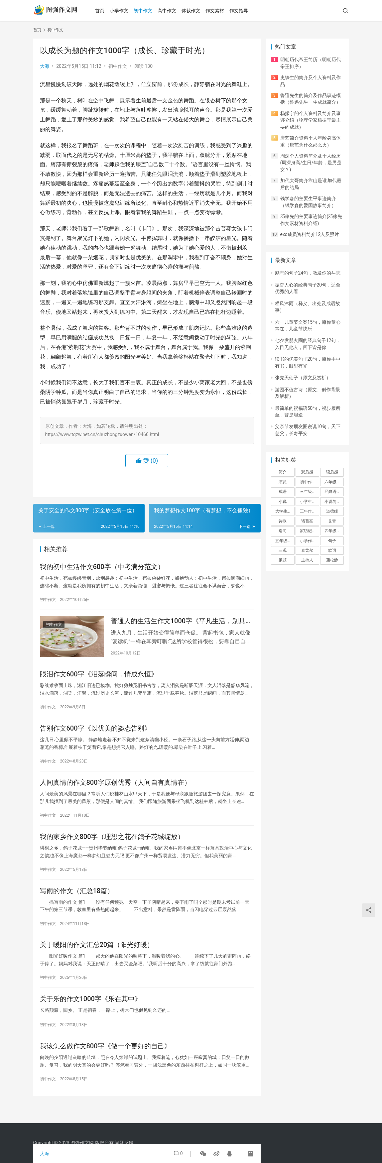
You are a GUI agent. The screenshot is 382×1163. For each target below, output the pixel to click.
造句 (283, 530)
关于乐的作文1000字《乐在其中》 (90, 1011)
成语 (283, 491)
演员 (283, 482)
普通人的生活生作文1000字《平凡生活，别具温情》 (181, 623)
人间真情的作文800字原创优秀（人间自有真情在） (115, 789)
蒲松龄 (332, 560)
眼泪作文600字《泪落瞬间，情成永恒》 (99, 678)
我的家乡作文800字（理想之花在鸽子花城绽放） (112, 844)
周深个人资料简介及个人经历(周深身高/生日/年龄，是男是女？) (310, 162)
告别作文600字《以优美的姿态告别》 (95, 733)
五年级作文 (285, 540)
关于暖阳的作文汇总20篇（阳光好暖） (97, 955)
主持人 (307, 560)
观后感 (307, 472)
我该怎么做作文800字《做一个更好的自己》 (105, 1059)
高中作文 (173, 10)
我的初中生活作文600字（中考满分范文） (102, 567)
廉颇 (283, 560)
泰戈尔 (307, 550)
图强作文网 (82, 1142)
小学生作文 (309, 501)
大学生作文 (285, 511)
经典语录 (332, 491)
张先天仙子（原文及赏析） (303, 377)
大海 (44, 66)
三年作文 (308, 511)
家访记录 (308, 530)
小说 (283, 501)
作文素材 (220, 10)
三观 (283, 550)
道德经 (332, 511)
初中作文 (149, 10)
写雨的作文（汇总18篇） (77, 900)
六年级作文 (334, 482)
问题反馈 (124, 1142)
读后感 (332, 472)
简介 (283, 472)
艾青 (332, 521)
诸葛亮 (307, 521)
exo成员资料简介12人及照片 (309, 234)
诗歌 (283, 521)
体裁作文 (197, 10)
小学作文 (125, 10)
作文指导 (244, 10)
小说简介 (332, 501)
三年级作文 (309, 491)
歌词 (332, 550)
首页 (105, 10)
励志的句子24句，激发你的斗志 (308, 273)
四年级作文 (334, 530)
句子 (332, 540)
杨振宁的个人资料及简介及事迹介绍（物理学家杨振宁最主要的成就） (310, 120)
